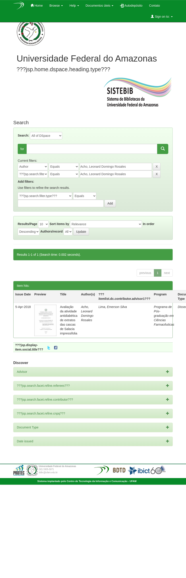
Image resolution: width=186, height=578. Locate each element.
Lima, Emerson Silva (113, 307)
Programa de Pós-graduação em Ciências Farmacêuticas (164, 315)
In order (148, 224)
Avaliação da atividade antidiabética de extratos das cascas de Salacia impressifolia (69, 320)
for (22, 149)
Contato (154, 5)
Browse (56, 5)
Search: (23, 135)
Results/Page (27, 224)
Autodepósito (131, 6)
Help (74, 5)
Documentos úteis (100, 5)
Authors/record (51, 231)
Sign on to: (162, 16)
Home (37, 5)
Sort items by (59, 224)
